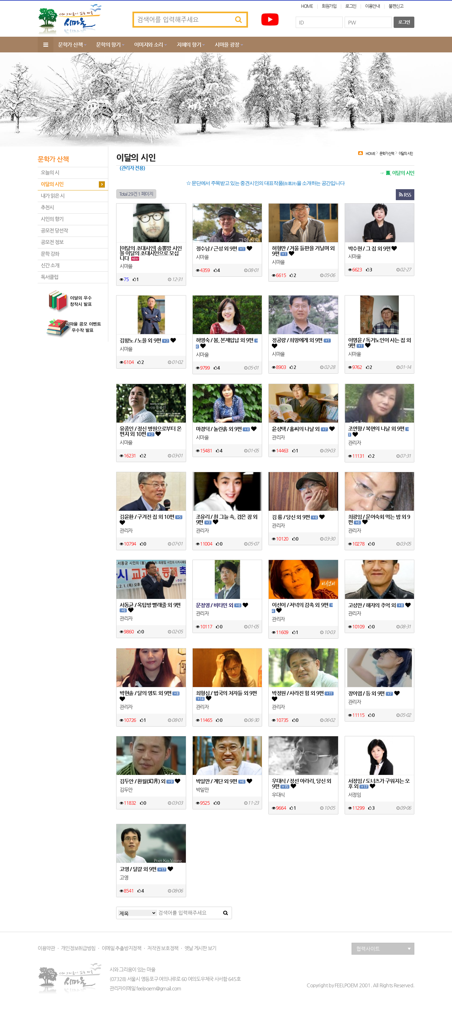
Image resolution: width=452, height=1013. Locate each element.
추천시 (47, 207)
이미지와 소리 (148, 44)
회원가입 (329, 5)
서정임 (354, 794)
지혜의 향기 (189, 44)
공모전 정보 (52, 242)
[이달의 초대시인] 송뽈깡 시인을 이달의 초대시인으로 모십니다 (150, 253)
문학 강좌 (50, 254)
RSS (405, 195)
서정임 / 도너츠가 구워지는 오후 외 (379, 783)
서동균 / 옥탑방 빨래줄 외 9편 (150, 607)
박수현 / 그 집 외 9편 (372, 248)
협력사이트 (383, 948)
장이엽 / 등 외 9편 (373, 693)
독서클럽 (49, 277)
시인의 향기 (52, 219)
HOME (307, 5)
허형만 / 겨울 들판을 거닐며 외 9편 (303, 251)
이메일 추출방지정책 (121, 948)
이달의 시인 (52, 184)
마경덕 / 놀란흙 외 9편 (226, 429)
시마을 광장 (227, 44)
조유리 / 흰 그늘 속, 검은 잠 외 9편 (226, 519)
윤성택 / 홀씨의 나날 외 (303, 429)
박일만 (202, 789)
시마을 (126, 266)
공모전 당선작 (54, 230)
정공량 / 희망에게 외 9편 (301, 343)
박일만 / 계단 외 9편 (224, 781)
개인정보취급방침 (78, 948)
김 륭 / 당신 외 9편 (298, 517)
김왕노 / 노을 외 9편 (147, 341)
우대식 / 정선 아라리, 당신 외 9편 (301, 783)
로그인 (350, 5)
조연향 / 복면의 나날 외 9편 (378, 431)
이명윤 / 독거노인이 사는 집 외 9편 (379, 343)
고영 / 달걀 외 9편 (146, 869)
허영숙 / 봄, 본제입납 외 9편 (227, 343)
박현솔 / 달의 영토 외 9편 (150, 695)
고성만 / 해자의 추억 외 (379, 605)
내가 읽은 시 (52, 196)
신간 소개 (50, 265)
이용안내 (372, 5)
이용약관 (46, 948)
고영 (124, 877)
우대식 (278, 794)
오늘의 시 (50, 172)
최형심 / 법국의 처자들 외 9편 (226, 695)
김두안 (126, 789)
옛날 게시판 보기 (200, 948)
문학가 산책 (70, 44)
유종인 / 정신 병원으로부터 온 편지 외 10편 (150, 431)
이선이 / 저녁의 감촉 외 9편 (302, 608)
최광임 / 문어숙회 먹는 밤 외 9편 (379, 519)
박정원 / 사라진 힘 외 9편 (303, 695)
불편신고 (396, 5)
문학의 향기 (108, 44)
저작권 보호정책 (162, 948)
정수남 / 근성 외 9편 (224, 249)
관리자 (278, 437)
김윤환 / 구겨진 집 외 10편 (151, 519)
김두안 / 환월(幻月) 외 (150, 781)
